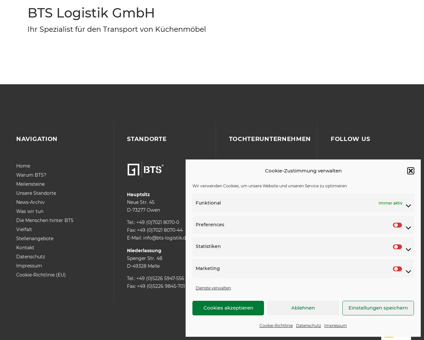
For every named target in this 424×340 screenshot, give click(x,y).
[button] (410, 171)
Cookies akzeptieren (228, 308)
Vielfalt (24, 229)
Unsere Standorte (36, 193)
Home (23, 166)
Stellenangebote (34, 238)
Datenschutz (308, 325)
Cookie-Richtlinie (276, 325)
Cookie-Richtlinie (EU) (41, 275)
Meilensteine (30, 184)
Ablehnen (303, 308)
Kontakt (25, 248)
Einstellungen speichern (378, 308)
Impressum (335, 325)
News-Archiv (30, 202)
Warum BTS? (31, 175)
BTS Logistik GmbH (91, 13)
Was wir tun (29, 211)
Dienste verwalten (213, 288)
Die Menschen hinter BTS (45, 220)
